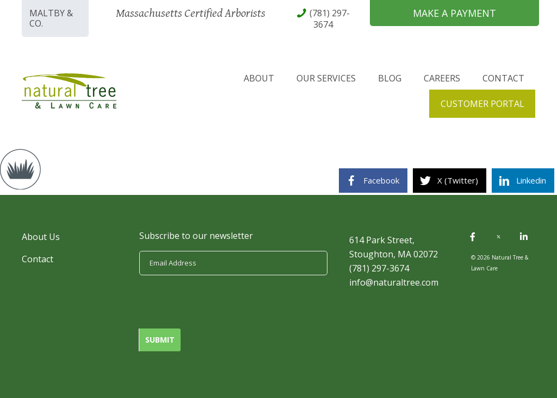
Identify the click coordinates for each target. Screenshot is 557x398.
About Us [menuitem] (41, 237)
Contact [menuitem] (503, 78)
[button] (473, 237)
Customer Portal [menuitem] (482, 104)
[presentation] (222, 302)
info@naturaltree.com (393, 282)
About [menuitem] (259, 78)
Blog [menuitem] (389, 78)
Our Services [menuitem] (326, 78)
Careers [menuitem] (442, 78)
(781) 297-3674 (379, 268)
